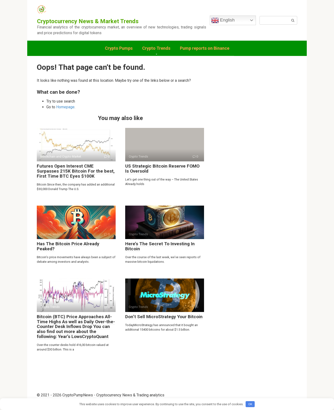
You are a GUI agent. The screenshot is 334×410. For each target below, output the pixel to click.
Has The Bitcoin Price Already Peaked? (68, 246)
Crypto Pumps (119, 48)
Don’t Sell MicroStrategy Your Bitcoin (164, 316)
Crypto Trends (156, 48)
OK (250, 404)
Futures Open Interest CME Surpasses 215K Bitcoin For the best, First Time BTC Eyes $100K (76, 171)
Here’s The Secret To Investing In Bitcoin (160, 246)
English (223, 20)
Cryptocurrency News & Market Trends (88, 21)
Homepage (65, 107)
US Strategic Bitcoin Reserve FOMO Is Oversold (162, 168)
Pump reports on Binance (204, 48)
